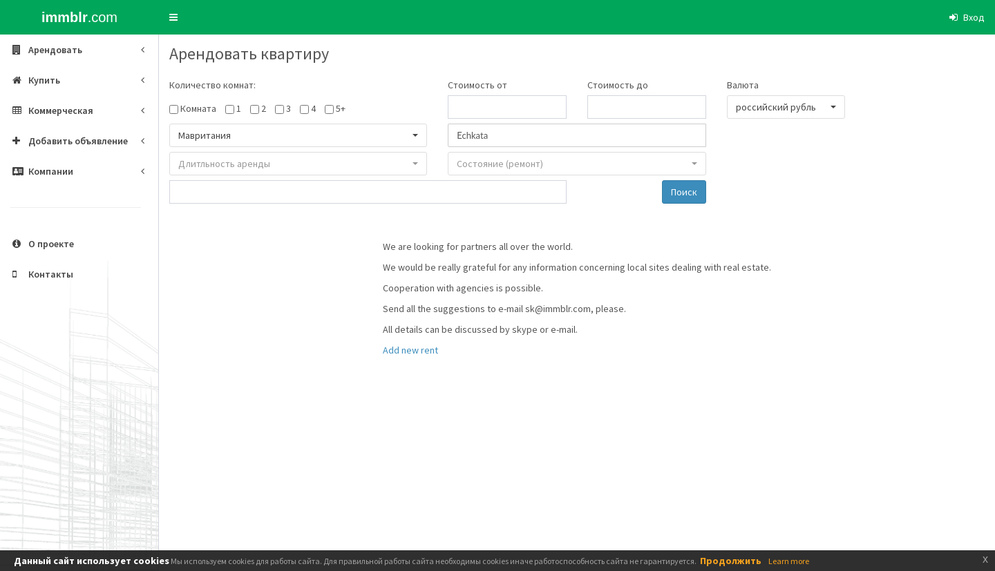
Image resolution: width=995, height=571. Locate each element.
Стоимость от (477, 85)
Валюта (743, 85)
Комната (198, 108)
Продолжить (730, 560)
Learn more (788, 561)
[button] (173, 17)
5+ (340, 108)
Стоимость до (617, 85)
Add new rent (410, 350)
